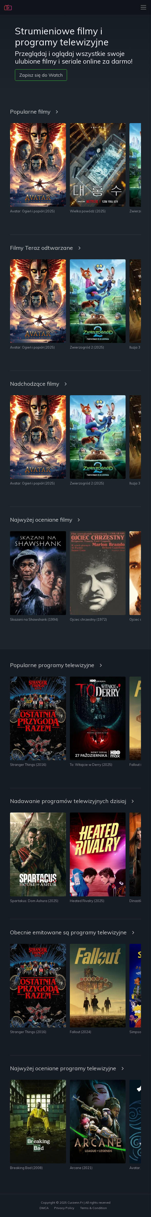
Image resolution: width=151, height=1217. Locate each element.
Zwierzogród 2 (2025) (87, 347)
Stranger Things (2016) (28, 765)
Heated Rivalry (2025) (87, 901)
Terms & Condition (93, 1208)
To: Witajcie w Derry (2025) (91, 765)
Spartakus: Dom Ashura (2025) (34, 901)
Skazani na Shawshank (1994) (34, 619)
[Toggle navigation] (142, 7)
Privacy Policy (64, 1208)
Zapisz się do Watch (41, 75)
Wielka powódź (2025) (88, 211)
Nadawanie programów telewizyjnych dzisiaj (72, 800)
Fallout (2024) (140, 765)
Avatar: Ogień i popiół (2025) (32, 211)
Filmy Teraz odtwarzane (45, 247)
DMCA (44, 1208)
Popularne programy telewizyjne (56, 664)
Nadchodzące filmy (38, 383)
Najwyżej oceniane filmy (45, 519)
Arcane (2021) (81, 1168)
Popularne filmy (34, 111)
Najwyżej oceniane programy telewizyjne (67, 1068)
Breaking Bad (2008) (26, 1168)
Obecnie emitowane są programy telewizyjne (72, 932)
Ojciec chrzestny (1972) (88, 619)
